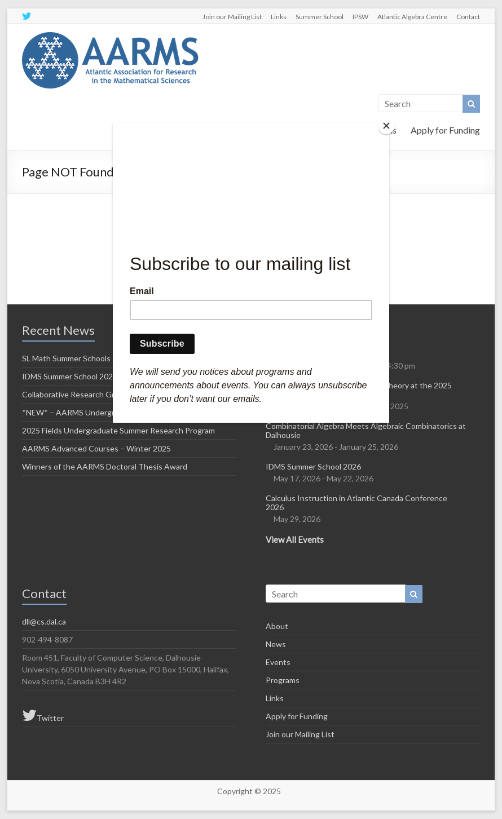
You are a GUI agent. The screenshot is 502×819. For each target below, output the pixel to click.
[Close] (386, 125)
